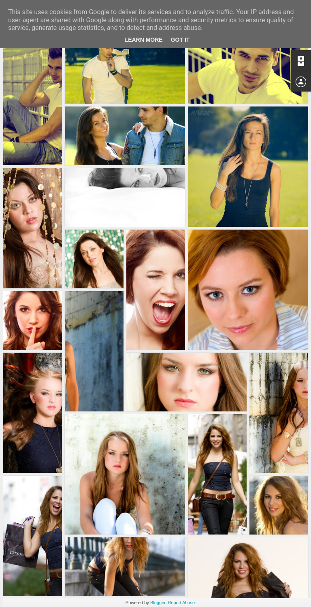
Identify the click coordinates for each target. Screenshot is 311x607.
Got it (180, 39)
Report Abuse (181, 602)
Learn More (144, 39)
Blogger (157, 602)
